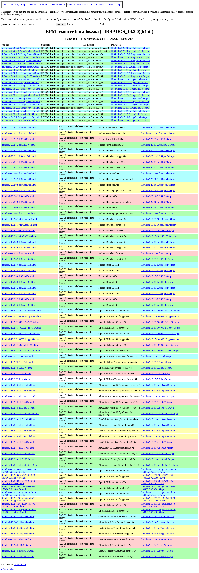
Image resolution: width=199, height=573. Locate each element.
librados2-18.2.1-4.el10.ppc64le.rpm (158, 430)
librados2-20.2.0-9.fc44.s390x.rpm (157, 196)
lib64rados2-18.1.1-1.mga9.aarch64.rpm (129, 79)
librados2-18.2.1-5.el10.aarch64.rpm (158, 385)
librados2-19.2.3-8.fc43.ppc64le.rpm (158, 270)
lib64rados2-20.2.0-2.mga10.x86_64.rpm (130, 51)
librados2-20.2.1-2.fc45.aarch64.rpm (158, 127)
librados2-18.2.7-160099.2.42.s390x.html (21, 322)
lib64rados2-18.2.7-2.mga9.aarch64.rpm (129, 67)
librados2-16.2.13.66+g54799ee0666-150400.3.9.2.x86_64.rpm (158, 487)
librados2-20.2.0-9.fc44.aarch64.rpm (158, 173)
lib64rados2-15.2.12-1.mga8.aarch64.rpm (130, 98)
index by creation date (77, 4)
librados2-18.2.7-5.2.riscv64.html (17, 379)
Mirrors (110, 4)
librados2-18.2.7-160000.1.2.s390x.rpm (159, 345)
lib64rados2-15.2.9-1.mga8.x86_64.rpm (129, 114)
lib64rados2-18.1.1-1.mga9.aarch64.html (20, 79)
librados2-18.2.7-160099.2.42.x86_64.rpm (160, 328)
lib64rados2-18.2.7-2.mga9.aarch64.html (20, 67)
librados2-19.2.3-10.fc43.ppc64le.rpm (158, 225)
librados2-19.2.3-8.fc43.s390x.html (18, 276)
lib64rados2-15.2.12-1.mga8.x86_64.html (21, 101)
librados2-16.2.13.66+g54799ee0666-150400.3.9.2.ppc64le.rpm (158, 476)
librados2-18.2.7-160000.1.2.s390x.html (20, 345)
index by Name (97, 4)
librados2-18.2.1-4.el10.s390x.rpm (157, 442)
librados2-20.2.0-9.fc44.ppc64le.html (19, 185)
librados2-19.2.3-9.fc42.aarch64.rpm (158, 242)
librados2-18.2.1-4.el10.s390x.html (18, 442)
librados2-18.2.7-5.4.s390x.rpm (155, 373)
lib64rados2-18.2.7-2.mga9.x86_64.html (20, 70)
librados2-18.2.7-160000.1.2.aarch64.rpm (160, 333)
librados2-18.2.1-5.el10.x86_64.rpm (158, 408)
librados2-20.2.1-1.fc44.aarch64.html (19, 150)
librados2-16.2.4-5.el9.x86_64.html (18, 551)
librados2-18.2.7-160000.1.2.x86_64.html (21, 350)
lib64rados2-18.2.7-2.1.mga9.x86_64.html (21, 63)
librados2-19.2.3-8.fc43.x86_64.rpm (158, 282)
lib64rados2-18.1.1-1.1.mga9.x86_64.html (21, 76)
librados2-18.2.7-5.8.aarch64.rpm (156, 356)
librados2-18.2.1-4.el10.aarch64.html (19, 419)
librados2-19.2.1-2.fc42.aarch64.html (19, 287)
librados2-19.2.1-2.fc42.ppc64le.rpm (158, 293)
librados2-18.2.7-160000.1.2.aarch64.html (21, 333)
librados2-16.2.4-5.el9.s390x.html (17, 539)
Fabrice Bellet (7, 569)
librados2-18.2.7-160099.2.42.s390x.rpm (160, 322)
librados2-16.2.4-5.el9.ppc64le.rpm (157, 528)
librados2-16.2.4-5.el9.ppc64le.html (18, 528)
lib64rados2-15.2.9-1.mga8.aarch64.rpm (129, 111)
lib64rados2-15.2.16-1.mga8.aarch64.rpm (130, 92)
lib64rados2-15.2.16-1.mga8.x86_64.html (21, 95)
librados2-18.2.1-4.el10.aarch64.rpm (158, 419)
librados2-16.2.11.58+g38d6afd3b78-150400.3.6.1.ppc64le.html (19, 499)
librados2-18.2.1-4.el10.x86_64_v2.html (20, 465)
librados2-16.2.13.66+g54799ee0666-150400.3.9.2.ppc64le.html (19, 476)
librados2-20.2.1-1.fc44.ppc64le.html (19, 156)
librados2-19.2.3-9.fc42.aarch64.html (19, 242)
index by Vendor (57, 4)
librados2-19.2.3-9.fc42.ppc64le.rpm (158, 247)
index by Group (18, 4)
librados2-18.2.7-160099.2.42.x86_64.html (21, 328)
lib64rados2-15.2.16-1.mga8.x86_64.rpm (130, 95)
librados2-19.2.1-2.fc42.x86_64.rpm (158, 305)
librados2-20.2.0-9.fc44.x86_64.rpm (158, 207)
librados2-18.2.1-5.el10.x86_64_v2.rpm (159, 413)
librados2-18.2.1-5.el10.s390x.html (18, 402)
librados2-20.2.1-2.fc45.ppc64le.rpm (158, 133)
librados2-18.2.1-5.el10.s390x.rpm (157, 402)
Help (118, 4)
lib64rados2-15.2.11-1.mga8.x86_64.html (21, 108)
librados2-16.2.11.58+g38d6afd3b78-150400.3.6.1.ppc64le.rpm (158, 499)
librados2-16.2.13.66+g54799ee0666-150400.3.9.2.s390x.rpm (158, 482)
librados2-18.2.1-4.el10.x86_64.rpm (158, 453)
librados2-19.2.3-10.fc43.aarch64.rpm (158, 219)
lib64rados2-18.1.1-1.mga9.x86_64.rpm (129, 82)
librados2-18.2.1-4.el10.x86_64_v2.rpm (159, 465)
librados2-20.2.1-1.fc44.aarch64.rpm (158, 150)
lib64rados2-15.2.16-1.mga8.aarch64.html (21, 92)
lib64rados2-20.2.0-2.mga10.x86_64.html (21, 51)
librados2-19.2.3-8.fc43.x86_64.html (18, 282)
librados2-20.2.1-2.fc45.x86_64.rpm (158, 145)
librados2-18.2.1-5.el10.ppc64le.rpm (158, 390)
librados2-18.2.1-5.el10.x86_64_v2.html (20, 413)
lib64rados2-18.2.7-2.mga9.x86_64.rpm (129, 70)
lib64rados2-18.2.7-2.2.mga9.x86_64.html (21, 57)
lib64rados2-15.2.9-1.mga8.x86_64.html (20, 114)
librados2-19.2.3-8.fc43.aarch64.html (19, 265)
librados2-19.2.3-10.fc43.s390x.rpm (157, 230)
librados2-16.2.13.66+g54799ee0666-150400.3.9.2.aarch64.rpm (158, 470)
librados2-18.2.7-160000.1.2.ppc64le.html (21, 339)
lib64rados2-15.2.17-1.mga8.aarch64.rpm (130, 85)
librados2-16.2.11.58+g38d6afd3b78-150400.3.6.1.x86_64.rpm (158, 510)
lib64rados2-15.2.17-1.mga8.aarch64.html (21, 85)
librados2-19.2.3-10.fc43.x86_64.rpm (158, 236)
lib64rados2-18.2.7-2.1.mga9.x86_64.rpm (130, 63)
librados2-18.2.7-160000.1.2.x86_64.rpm (160, 350)
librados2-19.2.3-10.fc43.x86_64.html (19, 236)
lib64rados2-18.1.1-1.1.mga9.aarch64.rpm (130, 73)
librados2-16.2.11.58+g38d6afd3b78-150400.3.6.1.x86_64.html (19, 510)
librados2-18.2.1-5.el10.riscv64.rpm (157, 396)
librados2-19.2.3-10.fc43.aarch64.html (19, 219)
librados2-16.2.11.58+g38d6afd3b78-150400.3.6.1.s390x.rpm (158, 505)
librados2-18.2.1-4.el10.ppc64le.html (19, 430)
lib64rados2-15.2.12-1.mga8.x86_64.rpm (130, 101)
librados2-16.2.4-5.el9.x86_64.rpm (157, 551)
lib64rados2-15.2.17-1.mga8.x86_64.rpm (130, 89)
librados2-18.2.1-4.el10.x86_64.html (18, 453)
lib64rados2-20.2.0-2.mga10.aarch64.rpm (130, 48)
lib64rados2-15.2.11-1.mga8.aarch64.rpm (130, 104)
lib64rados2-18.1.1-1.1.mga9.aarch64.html (21, 73)
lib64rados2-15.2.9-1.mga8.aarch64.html (20, 111)
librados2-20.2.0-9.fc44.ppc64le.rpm (158, 185)
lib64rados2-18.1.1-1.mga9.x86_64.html (20, 82)
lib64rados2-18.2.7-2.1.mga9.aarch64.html (21, 60)
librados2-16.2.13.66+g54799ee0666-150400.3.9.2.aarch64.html (19, 470)
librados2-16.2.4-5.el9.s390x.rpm (156, 539)
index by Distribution (37, 4)
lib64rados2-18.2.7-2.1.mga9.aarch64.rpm (130, 60)
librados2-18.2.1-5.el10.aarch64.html (19, 385)
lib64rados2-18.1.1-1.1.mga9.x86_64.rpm (130, 76)
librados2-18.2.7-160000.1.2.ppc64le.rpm (160, 339)
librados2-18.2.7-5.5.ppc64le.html (17, 362)
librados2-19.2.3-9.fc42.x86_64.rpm (158, 259)
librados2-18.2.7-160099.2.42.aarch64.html (21, 310)
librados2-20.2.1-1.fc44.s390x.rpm (157, 162)
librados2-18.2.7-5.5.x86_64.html (17, 368)
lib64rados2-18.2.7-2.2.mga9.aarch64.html (21, 54)
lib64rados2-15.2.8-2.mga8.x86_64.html (20, 120)
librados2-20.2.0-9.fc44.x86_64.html (18, 207)
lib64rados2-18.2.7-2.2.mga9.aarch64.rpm (130, 54)
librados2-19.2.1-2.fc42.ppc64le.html (19, 293)
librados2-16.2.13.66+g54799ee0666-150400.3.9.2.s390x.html (19, 482)
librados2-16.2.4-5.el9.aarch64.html (18, 516)
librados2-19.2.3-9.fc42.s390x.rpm (157, 253)
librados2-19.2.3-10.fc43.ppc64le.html (19, 225)
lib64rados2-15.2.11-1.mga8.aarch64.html (21, 104)
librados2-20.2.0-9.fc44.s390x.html (18, 196)
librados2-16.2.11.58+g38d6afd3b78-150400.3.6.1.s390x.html (19, 505)
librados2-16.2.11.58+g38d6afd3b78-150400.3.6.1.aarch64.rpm (158, 493)
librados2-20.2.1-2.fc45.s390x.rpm (157, 139)
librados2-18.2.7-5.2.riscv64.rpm (156, 379)
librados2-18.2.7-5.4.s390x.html (16, 373)
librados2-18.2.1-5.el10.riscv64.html (18, 396)
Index (6, 4)
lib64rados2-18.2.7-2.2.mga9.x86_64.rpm (130, 57)
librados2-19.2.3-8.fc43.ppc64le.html (19, 270)
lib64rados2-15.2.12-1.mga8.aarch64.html (21, 98)
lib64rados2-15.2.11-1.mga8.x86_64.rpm (130, 108)
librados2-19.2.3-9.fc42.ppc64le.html (19, 247)
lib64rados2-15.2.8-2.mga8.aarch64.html (20, 117)
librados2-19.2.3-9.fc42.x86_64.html (18, 259)
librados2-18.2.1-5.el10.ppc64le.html (19, 390)
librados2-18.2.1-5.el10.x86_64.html (18, 408)
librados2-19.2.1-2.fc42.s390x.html (18, 299)
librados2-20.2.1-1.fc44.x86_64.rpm (158, 167)
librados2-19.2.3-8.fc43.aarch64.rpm (158, 265)
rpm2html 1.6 (20, 564)
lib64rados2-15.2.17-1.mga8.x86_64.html (21, 89)
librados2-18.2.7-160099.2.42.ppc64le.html (21, 316)
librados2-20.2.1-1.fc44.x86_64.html (18, 167)
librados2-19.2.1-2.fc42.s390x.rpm (157, 299)
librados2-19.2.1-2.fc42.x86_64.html (18, 305)
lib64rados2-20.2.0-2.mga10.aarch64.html (21, 48)
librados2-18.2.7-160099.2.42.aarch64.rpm (161, 310)
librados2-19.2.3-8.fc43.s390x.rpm (157, 276)
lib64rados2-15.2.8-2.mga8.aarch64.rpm (129, 117)
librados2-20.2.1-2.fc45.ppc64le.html (19, 133)
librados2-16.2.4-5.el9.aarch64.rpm (157, 516)
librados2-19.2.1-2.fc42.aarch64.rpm (158, 287)
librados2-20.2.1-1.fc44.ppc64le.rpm (158, 156)
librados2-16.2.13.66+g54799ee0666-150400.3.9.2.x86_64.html (19, 487)
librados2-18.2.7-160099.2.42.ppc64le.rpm (161, 316)
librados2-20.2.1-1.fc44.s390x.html (18, 162)
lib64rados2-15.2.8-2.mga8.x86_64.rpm (129, 120)
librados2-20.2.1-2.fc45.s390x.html (18, 139)
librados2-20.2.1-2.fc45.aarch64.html (19, 127)
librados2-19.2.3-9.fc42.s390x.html (18, 253)
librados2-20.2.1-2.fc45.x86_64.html (18, 145)
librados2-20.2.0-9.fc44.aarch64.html (19, 173)
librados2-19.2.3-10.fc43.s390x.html (18, 230)
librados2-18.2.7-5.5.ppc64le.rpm (156, 362)
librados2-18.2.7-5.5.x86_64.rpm (156, 368)
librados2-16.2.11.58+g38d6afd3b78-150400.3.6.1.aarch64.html (19, 493)
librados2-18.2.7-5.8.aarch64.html (17, 356)
